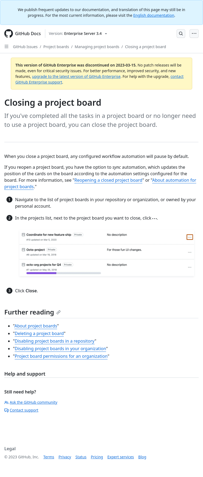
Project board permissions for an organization (61, 356)
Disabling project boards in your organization (60, 349)
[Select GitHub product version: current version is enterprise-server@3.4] (78, 33)
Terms (48, 456)
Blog (142, 456)
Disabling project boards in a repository (55, 341)
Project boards (56, 46)
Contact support (21, 410)
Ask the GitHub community (30, 402)
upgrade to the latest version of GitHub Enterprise (76, 76)
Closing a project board (145, 46)
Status (81, 456)
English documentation (153, 15)
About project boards (35, 326)
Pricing (97, 456)
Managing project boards (97, 46)
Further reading (32, 311)
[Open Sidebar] (6, 46)
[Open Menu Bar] (194, 33)
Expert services (120, 456)
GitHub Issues (25, 46)
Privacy (65, 456)
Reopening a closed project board (108, 180)
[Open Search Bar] (181, 33)
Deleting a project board (39, 333)
